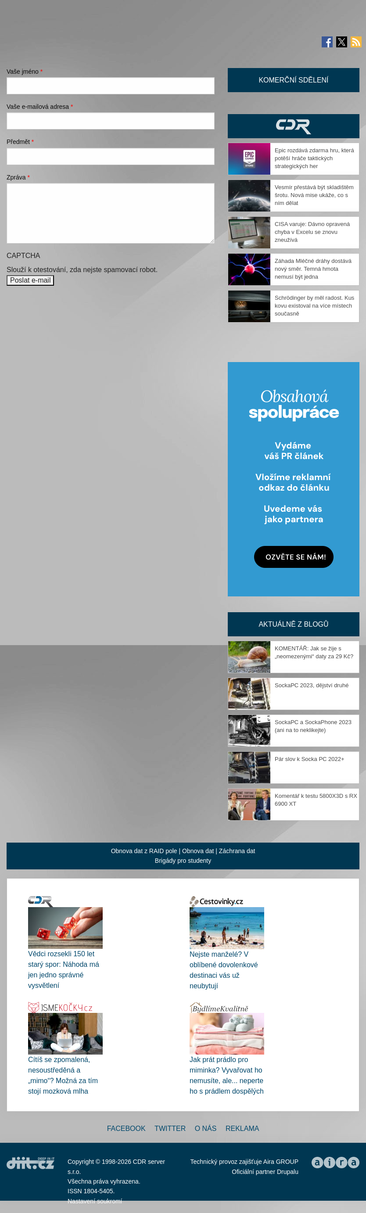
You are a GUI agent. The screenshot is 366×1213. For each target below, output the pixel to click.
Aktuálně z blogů (293, 624)
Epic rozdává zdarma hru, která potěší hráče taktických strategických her (314, 158)
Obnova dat (198, 850)
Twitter (170, 1128)
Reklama (242, 1128)
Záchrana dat (237, 850)
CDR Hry (293, 126)
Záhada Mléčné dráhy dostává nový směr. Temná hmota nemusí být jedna (313, 269)
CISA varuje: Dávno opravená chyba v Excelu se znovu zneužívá (312, 232)
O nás (206, 1128)
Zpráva (18, 177)
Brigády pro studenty (183, 860)
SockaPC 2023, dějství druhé (311, 685)
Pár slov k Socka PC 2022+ (309, 759)
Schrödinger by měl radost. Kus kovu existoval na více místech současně (314, 305)
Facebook (126, 1128)
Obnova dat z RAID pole (144, 850)
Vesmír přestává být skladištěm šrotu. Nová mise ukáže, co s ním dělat (314, 195)
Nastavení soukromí (95, 1201)
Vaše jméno (25, 71)
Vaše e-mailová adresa (40, 106)
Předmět (20, 141)
